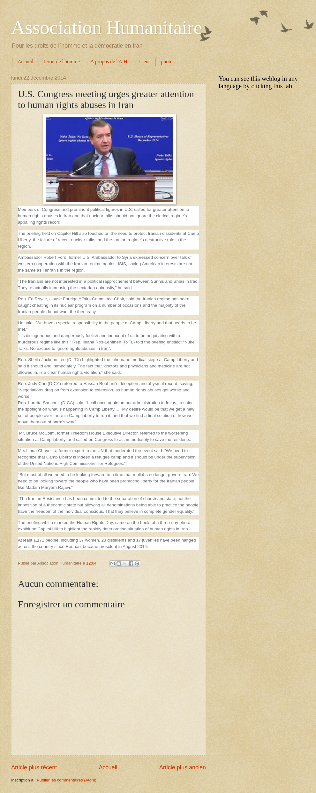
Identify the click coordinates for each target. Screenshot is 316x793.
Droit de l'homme (62, 61)
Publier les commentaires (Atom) (66, 780)
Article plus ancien (182, 767)
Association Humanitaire (106, 27)
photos (168, 61)
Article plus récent (34, 767)
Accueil (26, 61)
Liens (145, 61)
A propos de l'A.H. (109, 61)
